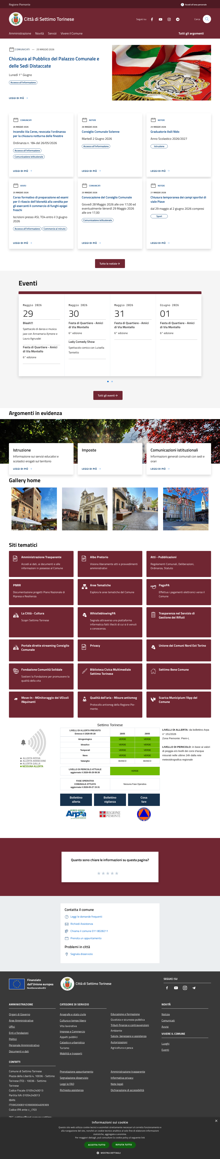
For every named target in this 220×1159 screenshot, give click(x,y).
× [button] (216, 1121)
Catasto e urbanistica (72, 1042)
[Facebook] (150, 19)
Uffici (12, 1027)
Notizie (89, 120)
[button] (110, 1153)
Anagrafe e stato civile (73, 1014)
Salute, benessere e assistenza (128, 1036)
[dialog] (110, 1138)
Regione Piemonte (19, 4)
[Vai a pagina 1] (108, 381)
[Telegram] (176, 19)
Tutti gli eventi (108, 395)
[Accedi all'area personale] (193, 5)
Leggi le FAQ (67, 1084)
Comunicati (22, 49)
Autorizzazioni (119, 1042)
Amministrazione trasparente (128, 1071)
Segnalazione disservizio (74, 1078)
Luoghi (165, 1044)
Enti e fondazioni (19, 1033)
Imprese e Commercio (72, 1031)
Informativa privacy (122, 1078)
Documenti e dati (19, 1051)
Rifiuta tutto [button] (124, 1144)
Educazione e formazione (125, 1014)
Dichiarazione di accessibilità (127, 1090)
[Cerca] (207, 19)
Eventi (165, 1050)
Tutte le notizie (110, 263)
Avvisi (19, 185)
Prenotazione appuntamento (76, 1071)
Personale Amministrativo (24, 1045)
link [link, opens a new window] (143, 1137)
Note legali (117, 1084)
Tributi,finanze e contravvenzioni (130, 1025)
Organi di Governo (19, 1014)
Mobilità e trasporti (71, 1053)
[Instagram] (167, 19)
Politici (13, 1039)
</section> (110, 775)
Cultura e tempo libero (73, 1020)
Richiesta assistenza (72, 1090)
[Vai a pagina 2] (112, 381)
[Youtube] (159, 19)
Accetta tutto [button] (96, 1144)
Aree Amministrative (21, 1020)
